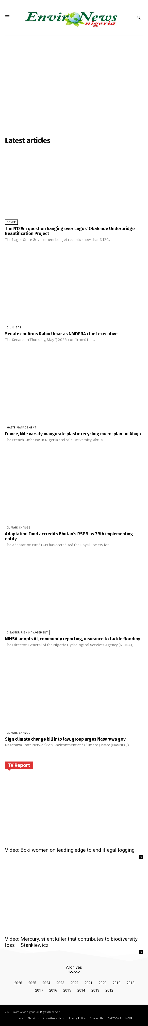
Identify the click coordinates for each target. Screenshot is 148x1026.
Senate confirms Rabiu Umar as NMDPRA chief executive (61, 334)
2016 (53, 990)
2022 (74, 983)
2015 (67, 990)
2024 (46, 983)
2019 (116, 983)
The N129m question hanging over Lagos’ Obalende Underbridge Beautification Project (70, 231)
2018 (130, 983)
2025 (32, 983)
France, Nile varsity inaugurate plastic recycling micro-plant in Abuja (73, 434)
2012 (109, 990)
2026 (18, 983)
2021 (88, 983)
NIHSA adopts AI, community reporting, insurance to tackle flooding (73, 639)
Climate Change (18, 527)
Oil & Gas (14, 327)
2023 (60, 983)
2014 (81, 990)
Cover (11, 222)
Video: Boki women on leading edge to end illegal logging (69, 850)
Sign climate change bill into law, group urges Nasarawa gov (65, 739)
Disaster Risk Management (27, 632)
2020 (102, 983)
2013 (95, 990)
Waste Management (21, 427)
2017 (39, 990)
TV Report (19, 765)
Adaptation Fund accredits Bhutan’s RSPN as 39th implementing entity (69, 536)
